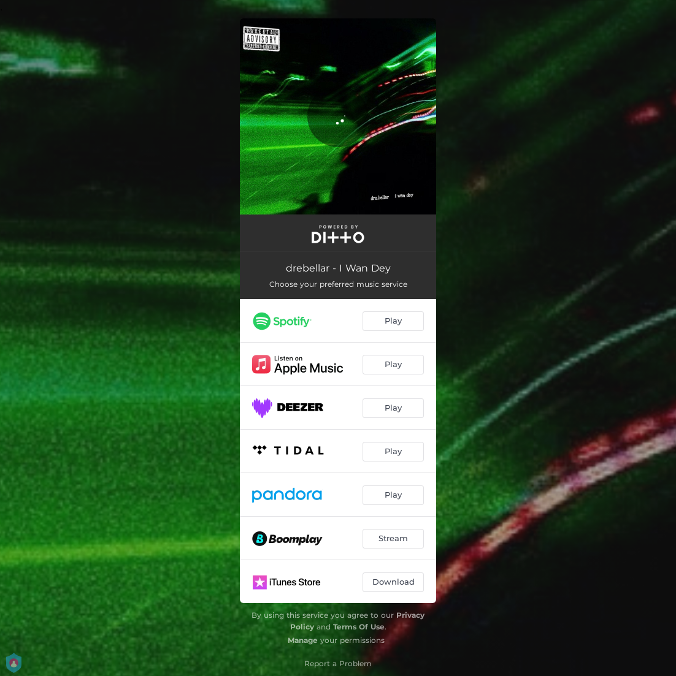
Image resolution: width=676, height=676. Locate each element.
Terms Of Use (359, 626)
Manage (303, 640)
